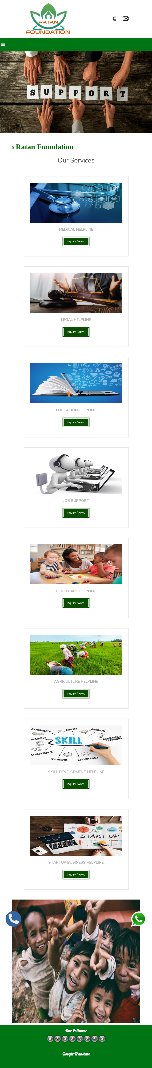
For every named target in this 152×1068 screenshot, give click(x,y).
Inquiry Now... (76, 241)
